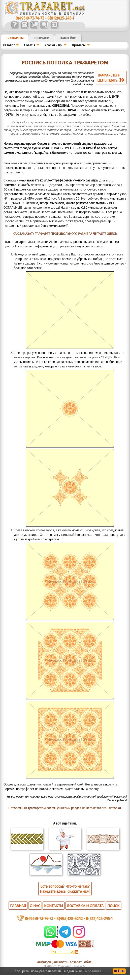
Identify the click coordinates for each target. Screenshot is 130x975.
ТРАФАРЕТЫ (15, 38)
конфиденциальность (52, 962)
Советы (29, 45)
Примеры (78, 45)
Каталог (9, 45)
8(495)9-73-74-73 (30, 17)
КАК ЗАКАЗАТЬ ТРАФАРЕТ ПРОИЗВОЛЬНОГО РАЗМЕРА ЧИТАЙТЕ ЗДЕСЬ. (65, 233)
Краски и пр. (53, 45)
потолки (115, 808)
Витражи (41, 38)
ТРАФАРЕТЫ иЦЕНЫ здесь (110, 77)
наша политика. (90, 971)
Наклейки (68, 38)
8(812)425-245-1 (60, 17)
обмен (88, 962)
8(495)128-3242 (69, 918)
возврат (76, 962)
